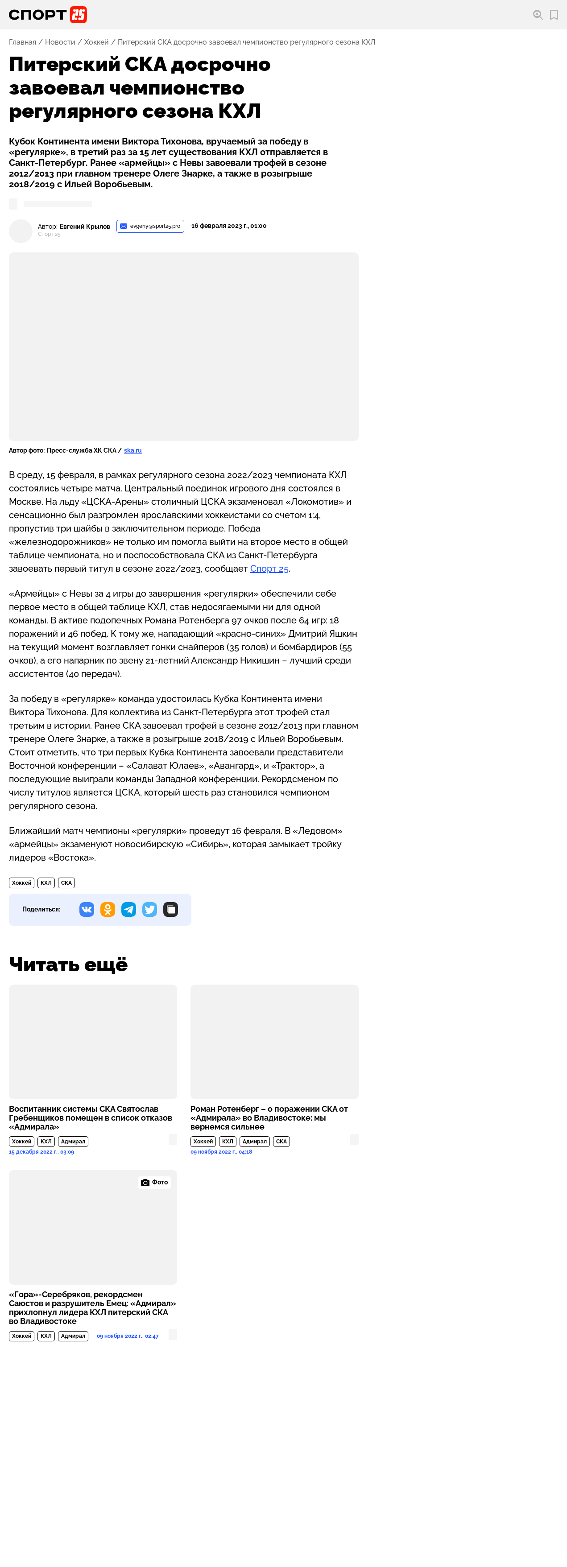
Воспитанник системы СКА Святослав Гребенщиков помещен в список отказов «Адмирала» (90, 1118)
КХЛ (46, 883)
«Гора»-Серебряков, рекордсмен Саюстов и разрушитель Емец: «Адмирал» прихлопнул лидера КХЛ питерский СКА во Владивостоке (92, 1308)
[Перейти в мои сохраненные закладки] (554, 15)
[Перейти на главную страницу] (48, 14)
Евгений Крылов (85, 226)
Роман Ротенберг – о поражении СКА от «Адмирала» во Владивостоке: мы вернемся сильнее (269, 1118)
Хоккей (96, 42)
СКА (66, 883)
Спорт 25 (269, 568)
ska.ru (133, 450)
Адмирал (73, 1141)
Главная (22, 42)
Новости (60, 42)
